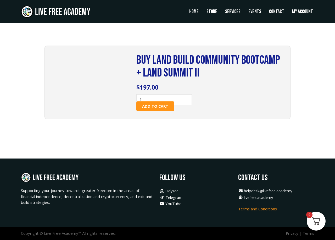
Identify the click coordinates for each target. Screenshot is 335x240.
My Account (302, 11)
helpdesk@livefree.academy (266, 191)
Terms (308, 233)
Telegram (171, 197)
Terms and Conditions (258, 209)
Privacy (291, 233)
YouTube (170, 203)
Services (233, 11)
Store (211, 11)
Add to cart (155, 106)
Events (254, 11)
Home (194, 11)
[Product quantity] (165, 100)
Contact (276, 11)
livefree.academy (256, 197)
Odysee (169, 191)
